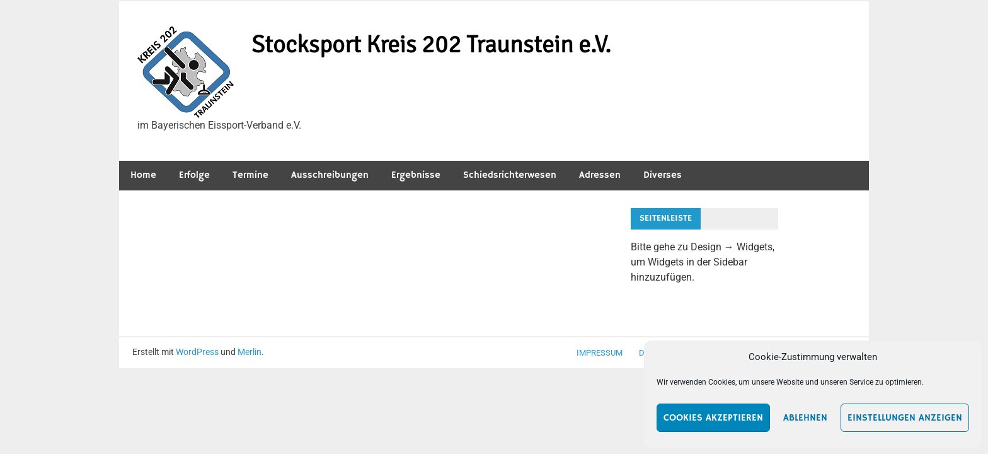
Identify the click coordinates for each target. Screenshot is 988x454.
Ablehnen (805, 418)
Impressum (600, 353)
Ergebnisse (415, 175)
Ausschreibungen (330, 175)
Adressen (600, 175)
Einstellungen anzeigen (904, 418)
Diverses (662, 175)
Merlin (249, 352)
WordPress (197, 352)
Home (143, 175)
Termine (250, 175)
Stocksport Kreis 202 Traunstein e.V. (431, 44)
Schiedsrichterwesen (509, 175)
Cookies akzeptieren (713, 418)
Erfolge (194, 175)
